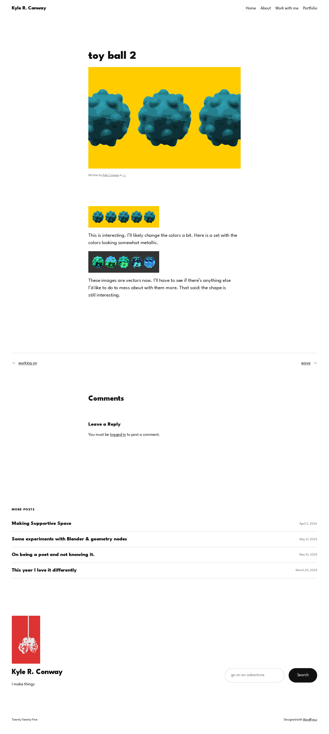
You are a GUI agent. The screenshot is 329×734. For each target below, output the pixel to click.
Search (303, 675)
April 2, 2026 (308, 523)
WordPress (310, 719)
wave (306, 363)
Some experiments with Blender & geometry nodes (69, 539)
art (124, 175)
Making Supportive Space (41, 523)
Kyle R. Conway (29, 8)
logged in (118, 435)
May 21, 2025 (308, 539)
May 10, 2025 (308, 554)
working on (27, 363)
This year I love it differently (44, 570)
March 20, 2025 (306, 570)
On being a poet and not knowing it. (53, 554)
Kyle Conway (111, 175)
